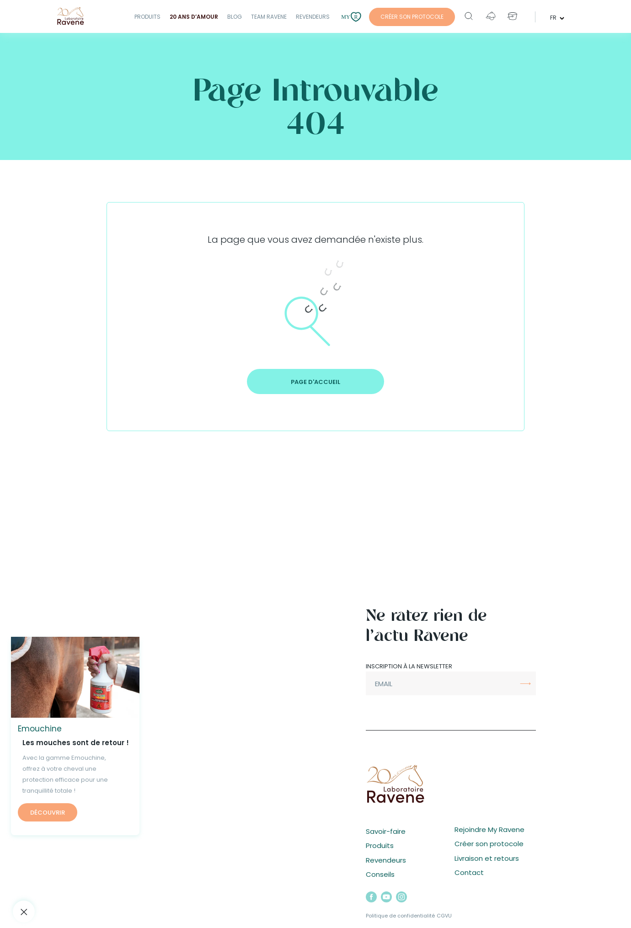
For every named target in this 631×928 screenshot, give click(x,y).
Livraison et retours (487, 858)
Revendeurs (313, 17)
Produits (147, 17)
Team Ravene (269, 17)
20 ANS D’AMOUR (194, 17)
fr (554, 17)
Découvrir (47, 812)
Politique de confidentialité (400, 915)
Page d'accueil (315, 382)
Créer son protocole (489, 843)
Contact (469, 872)
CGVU (444, 915)
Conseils (380, 874)
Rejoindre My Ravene (489, 829)
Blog (234, 17)
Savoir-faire (386, 831)
